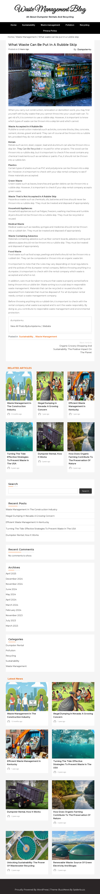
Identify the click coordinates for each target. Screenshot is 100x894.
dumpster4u (84, 49)
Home (13, 25)
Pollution (70, 25)
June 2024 (11, 589)
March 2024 (12, 605)
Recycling (84, 25)
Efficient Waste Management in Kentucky (77, 406)
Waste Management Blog (50, 9)
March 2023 (12, 626)
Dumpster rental (15, 645)
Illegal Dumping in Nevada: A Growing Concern (48, 406)
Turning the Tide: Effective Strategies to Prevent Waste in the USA (41, 528)
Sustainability (28, 25)
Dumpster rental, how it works (22, 535)
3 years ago (23, 49)
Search (13, 484)
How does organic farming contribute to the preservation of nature (71, 815)
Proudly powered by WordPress (32, 889)
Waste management (50, 25)
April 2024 (11, 599)
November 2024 (14, 584)
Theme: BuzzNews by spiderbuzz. (67, 889)
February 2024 (13, 610)
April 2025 (11, 573)
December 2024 (14, 579)
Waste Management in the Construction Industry (19, 406)
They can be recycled (28, 149)
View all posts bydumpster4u (25, 326)
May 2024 (11, 594)
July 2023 (11, 620)
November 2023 (14, 615)
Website (47, 326)
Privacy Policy (50, 31)
